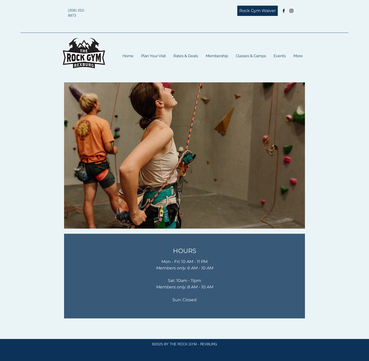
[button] (153, 56)
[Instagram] (291, 10)
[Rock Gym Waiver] (257, 11)
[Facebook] (283, 10)
